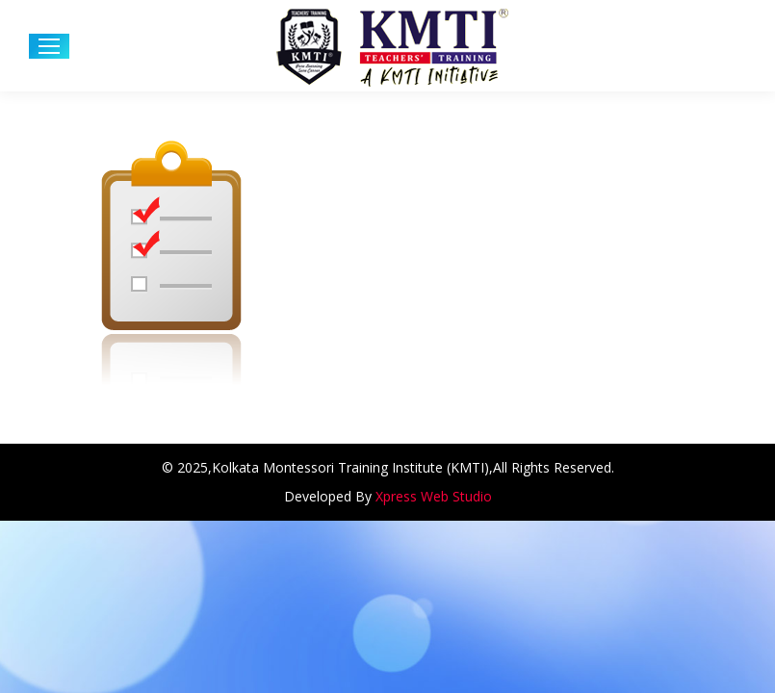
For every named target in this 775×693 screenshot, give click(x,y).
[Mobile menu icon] (49, 46)
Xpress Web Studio (433, 496)
